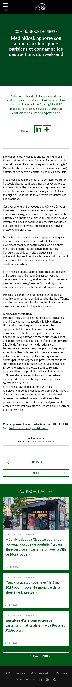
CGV (7, 673)
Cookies (20, 673)
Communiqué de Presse (42, 441)
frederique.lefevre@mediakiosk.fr (28, 428)
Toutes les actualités (36, 656)
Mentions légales (40, 673)
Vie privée (62, 673)
